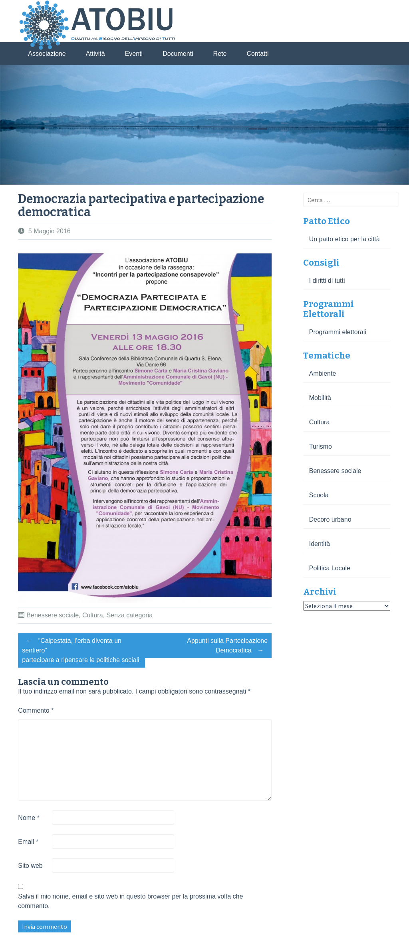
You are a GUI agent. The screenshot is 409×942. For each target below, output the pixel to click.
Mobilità (320, 397)
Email (28, 841)
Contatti (257, 53)
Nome (28, 817)
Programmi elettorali (337, 332)
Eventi (134, 53)
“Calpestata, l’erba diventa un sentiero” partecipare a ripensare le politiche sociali (80, 649)
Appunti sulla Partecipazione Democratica (227, 646)
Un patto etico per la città (344, 239)
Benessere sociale (52, 615)
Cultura (92, 615)
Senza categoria (129, 615)
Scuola (319, 495)
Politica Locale (329, 568)
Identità (319, 543)
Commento (36, 710)
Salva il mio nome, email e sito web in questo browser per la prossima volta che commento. (130, 901)
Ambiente (322, 373)
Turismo (320, 446)
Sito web (30, 865)
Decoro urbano (330, 519)
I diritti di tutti (327, 280)
